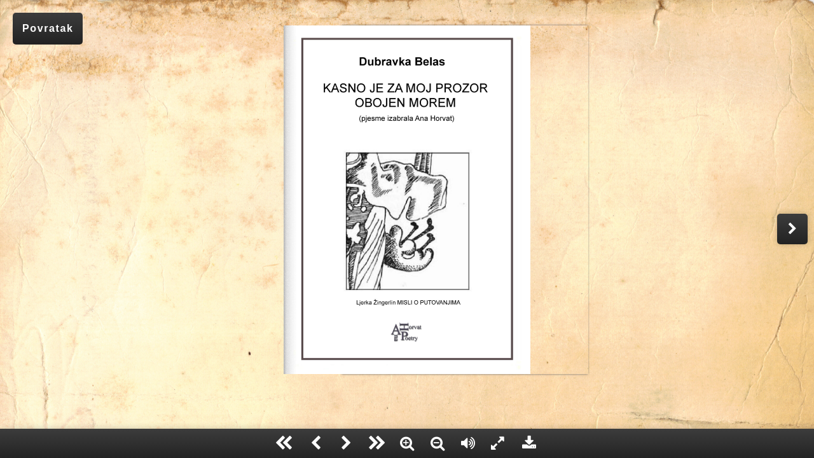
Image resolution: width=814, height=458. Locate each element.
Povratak (47, 28)
